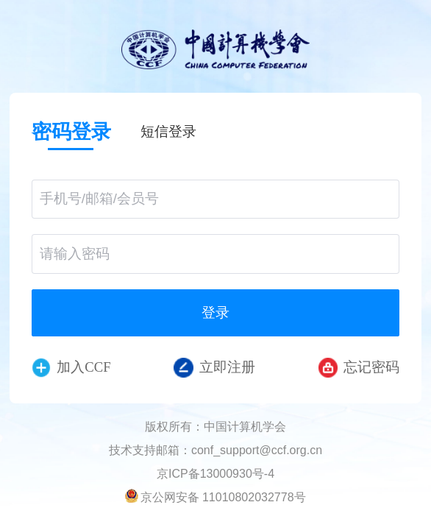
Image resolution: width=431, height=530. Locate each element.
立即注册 (214, 368)
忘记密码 (359, 368)
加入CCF (71, 368)
